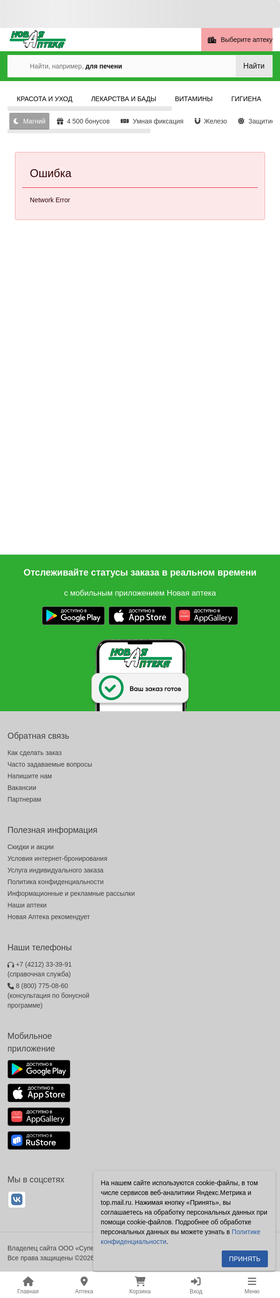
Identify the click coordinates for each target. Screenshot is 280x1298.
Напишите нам (29, 776)
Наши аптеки (27, 905)
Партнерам (24, 799)
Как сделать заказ (34, 752)
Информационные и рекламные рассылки (71, 893)
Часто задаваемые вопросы (49, 764)
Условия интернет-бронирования (57, 858)
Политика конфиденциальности (55, 882)
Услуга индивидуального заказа (55, 870)
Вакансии (21, 787)
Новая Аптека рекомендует (48, 916)
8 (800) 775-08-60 (48, 995)
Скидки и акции (30, 847)
